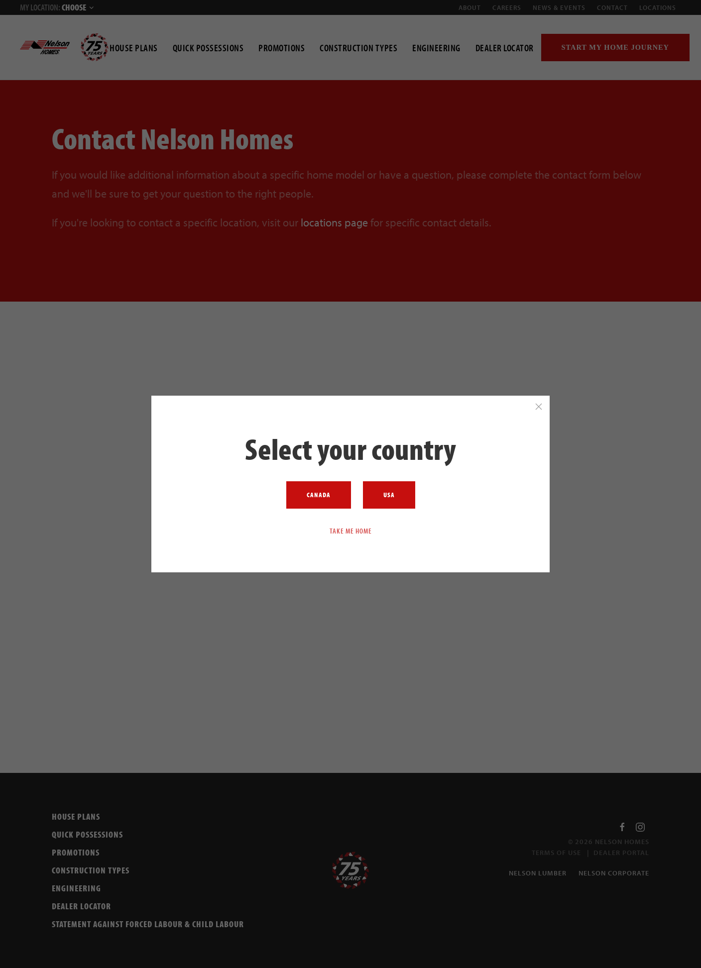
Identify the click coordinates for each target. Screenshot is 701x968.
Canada (319, 494)
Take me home (351, 531)
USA (389, 494)
